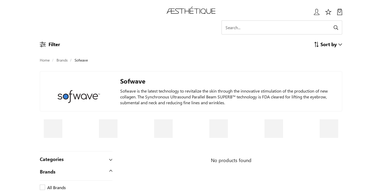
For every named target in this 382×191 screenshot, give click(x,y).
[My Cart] (339, 13)
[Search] (295, 27)
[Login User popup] (315, 13)
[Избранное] (328, 13)
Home (45, 60)
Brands (62, 60)
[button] (328, 44)
